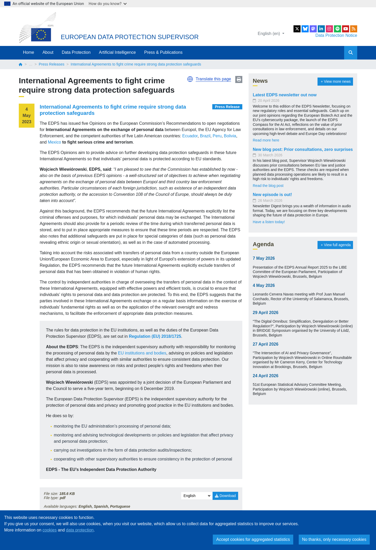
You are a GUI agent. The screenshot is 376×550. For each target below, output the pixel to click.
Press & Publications (163, 52)
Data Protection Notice (336, 35)
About (48, 52)
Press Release (227, 107)
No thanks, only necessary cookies (334, 539)
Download (225, 496)
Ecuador (190, 136)
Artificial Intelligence (117, 52)
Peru (217, 136)
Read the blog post (268, 186)
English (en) (269, 33)
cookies (50, 530)
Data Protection (76, 52)
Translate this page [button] (213, 79)
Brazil (205, 136)
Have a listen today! (269, 222)
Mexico (54, 142)
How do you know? (108, 3)
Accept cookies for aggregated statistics (253, 539)
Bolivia (230, 136)
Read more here (266, 140)
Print (238, 79)
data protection (80, 530)
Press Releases (51, 64)
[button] (190, 79)
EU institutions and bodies (142, 353)
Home (28, 52)
